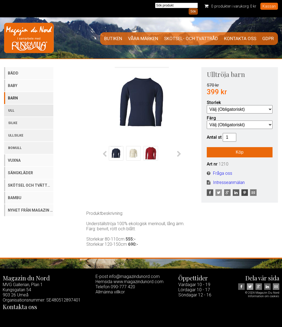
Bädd (13, 73)
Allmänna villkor (110, 291)
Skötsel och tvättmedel (30, 185)
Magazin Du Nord (29, 38)
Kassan (269, 6)
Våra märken (143, 38)
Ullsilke (15, 135)
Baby (12, 85)
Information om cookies (263, 296)
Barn (13, 98)
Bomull (15, 148)
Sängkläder (20, 173)
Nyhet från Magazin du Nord (30, 210)
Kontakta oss (240, 38)
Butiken (113, 38)
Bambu (14, 198)
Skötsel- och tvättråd (191, 38)
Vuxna (14, 160)
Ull (11, 110)
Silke (12, 123)
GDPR (268, 38)
